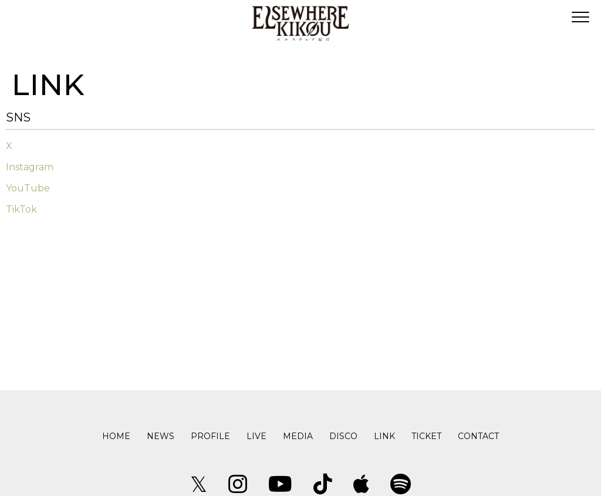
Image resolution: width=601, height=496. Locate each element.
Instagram (29, 167)
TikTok (21, 209)
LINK (384, 436)
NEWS (160, 436)
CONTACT (478, 436)
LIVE (256, 436)
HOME (116, 436)
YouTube (28, 188)
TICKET (426, 436)
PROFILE (210, 436)
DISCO (343, 436)
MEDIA (298, 436)
